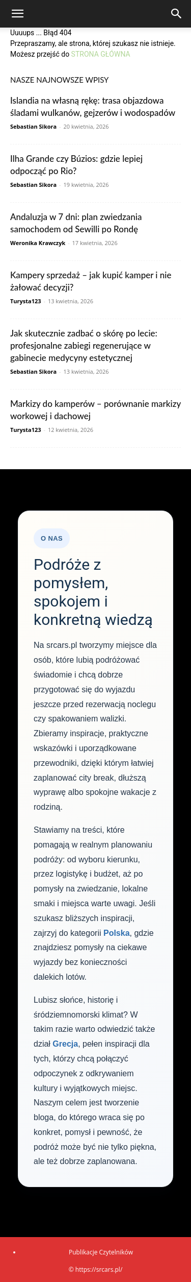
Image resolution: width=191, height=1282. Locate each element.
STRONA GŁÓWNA (100, 54)
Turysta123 (25, 301)
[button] (17, 14)
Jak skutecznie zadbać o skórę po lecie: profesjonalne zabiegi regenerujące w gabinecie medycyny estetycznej (83, 345)
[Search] (176, 14)
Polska (116, 933)
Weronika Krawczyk (37, 243)
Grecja (65, 1043)
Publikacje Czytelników (101, 1252)
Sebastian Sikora (33, 126)
